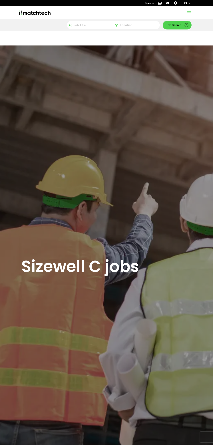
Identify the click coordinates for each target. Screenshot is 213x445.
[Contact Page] (167, 3)
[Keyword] (90, 25)
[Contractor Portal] (153, 3)
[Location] (136, 25)
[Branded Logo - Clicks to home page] (35, 13)
